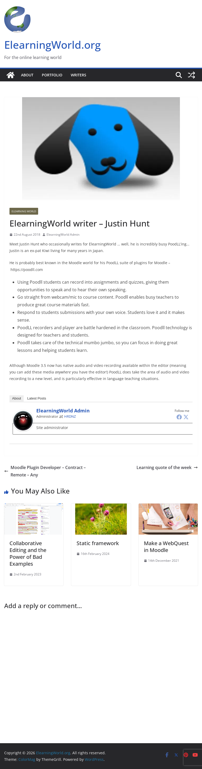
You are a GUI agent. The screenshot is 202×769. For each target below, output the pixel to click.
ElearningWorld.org (52, 44)
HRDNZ (70, 416)
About (27, 74)
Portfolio (52, 74)
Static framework (98, 543)
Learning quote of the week (167, 467)
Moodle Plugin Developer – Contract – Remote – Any (45, 471)
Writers (78, 74)
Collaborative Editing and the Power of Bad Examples (27, 553)
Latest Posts (36, 398)
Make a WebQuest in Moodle (166, 547)
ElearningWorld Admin (63, 234)
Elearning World (24, 211)
